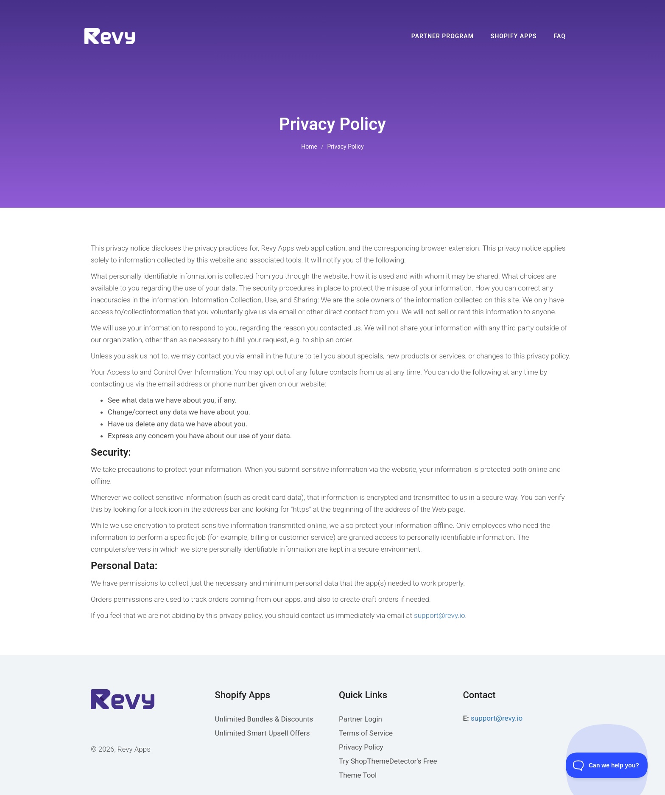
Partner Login (360, 719)
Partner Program (442, 36)
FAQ (560, 36)
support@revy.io (439, 615)
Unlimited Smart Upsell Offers (262, 733)
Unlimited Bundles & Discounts (264, 719)
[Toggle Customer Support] (607, 765)
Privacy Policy (361, 747)
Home (309, 146)
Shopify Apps (514, 36)
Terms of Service (366, 733)
